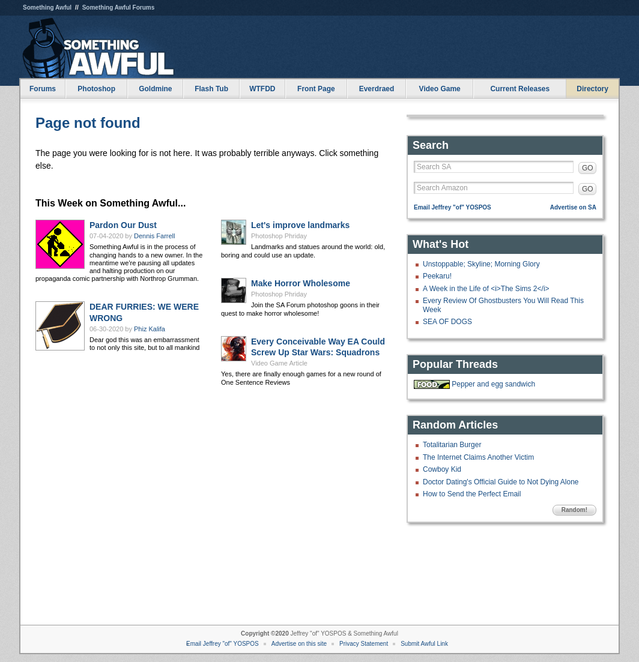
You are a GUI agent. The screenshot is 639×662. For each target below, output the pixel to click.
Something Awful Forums (118, 7)
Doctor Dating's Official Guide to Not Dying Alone (501, 482)
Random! (574, 510)
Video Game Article (279, 363)
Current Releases (520, 89)
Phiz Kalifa (149, 329)
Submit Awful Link (424, 643)
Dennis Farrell (154, 235)
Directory (592, 89)
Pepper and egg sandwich (493, 384)
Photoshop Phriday (279, 235)
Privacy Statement (363, 643)
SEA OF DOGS (447, 321)
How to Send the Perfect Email (472, 494)
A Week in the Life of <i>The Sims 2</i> (486, 288)
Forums (42, 89)
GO (587, 168)
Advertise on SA (573, 207)
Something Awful (47, 7)
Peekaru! (437, 276)
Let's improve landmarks (300, 225)
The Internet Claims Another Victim (478, 457)
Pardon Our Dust (123, 225)
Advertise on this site (299, 643)
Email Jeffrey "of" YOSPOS (452, 207)
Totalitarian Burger (452, 445)
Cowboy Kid (442, 469)
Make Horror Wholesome (300, 283)
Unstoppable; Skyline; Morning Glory (481, 264)
